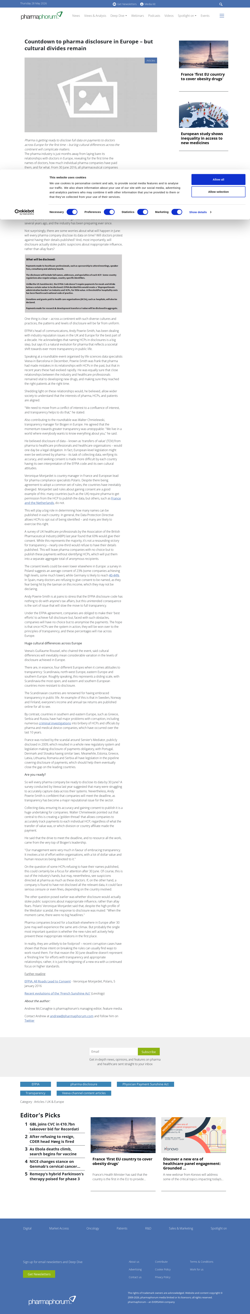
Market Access (59, 1228)
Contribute (161, 1261)
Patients (122, 1228)
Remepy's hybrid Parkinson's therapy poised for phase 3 (57, 1176)
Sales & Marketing (181, 1228)
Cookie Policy (163, 1269)
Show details (198, 42)
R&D (148, 1228)
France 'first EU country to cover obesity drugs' (203, 76)
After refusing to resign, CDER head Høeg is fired (52, 1139)
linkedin (31, 1283)
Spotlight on (219, 1228)
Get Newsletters (39, 1274)
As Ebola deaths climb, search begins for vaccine (53, 1151)
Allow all (218, 10)
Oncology (92, 1228)
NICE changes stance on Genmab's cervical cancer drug (53, 1166)
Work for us (197, 1269)
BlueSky (37, 1283)
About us (134, 1261)
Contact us (135, 1277)
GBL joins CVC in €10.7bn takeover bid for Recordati (54, 1127)
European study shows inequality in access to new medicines (202, 138)
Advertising (135, 1269)
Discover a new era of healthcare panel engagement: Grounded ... (192, 1163)
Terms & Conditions (201, 1261)
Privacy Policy (162, 1277)
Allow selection (218, 22)
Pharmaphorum (52, 1300)
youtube (26, 1283)
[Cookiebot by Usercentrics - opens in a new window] (24, 42)
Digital (27, 1228)
